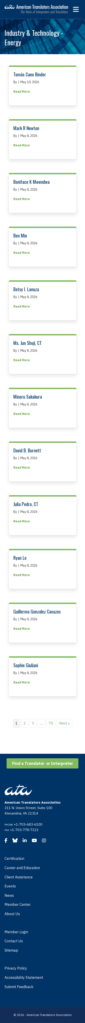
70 (51, 723)
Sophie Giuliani (25, 665)
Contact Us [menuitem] (14, 941)
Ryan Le (20, 557)
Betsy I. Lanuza (26, 289)
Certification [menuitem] (14, 858)
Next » (64, 723)
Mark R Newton (26, 128)
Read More (21, 91)
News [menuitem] (9, 895)
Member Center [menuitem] (18, 904)
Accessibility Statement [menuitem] (24, 977)
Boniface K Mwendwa (31, 181)
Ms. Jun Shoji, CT (27, 342)
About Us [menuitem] (12, 913)
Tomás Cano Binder (29, 74)
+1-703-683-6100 (28, 824)
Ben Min (20, 235)
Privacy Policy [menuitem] (16, 968)
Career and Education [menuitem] (22, 867)
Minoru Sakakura (27, 396)
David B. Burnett (27, 450)
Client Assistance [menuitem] (19, 877)
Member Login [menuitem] (16, 932)
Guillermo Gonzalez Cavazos (37, 611)
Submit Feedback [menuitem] (19, 986)
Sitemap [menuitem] (11, 950)
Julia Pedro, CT (25, 504)
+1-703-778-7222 (24, 830)
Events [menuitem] (10, 886)
